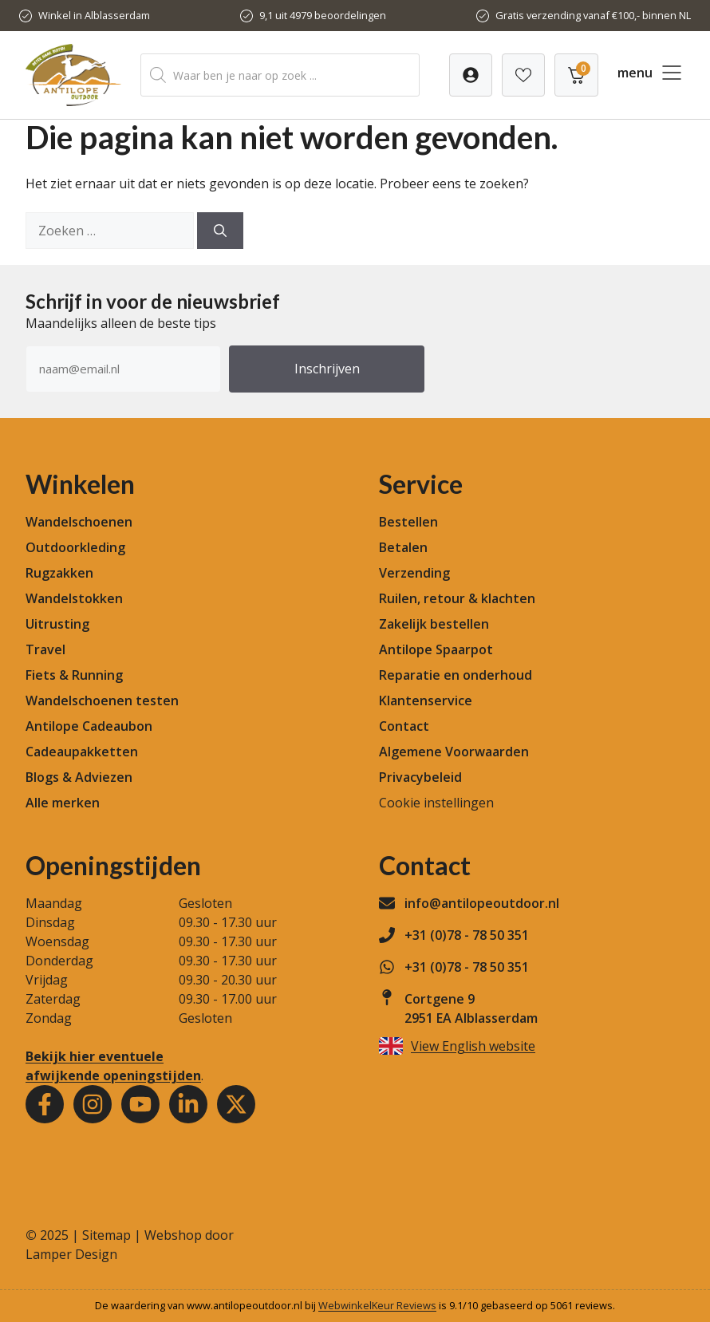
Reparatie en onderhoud (455, 675)
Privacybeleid (420, 777)
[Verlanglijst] (470, 75)
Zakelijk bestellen (434, 624)
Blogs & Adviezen (79, 777)
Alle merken (63, 802)
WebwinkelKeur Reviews (377, 1305)
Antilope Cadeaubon (89, 726)
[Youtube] (140, 1104)
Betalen (403, 547)
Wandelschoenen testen (102, 700)
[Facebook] (45, 1104)
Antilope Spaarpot (436, 649)
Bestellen (408, 522)
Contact (404, 726)
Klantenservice (425, 700)
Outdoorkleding (75, 547)
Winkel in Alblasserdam (94, 15)
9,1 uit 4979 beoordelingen (322, 15)
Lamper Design (71, 1254)
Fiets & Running (74, 675)
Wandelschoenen (79, 522)
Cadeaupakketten (82, 751)
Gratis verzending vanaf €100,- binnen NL (593, 15)
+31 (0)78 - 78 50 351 (466, 935)
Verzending (414, 573)
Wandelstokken (74, 598)
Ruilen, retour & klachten (457, 598)
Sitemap (106, 1235)
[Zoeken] (220, 230)
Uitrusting (57, 624)
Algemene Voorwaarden (454, 751)
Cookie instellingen (436, 802)
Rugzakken (59, 573)
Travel (45, 649)
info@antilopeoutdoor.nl (481, 903)
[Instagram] (92, 1104)
